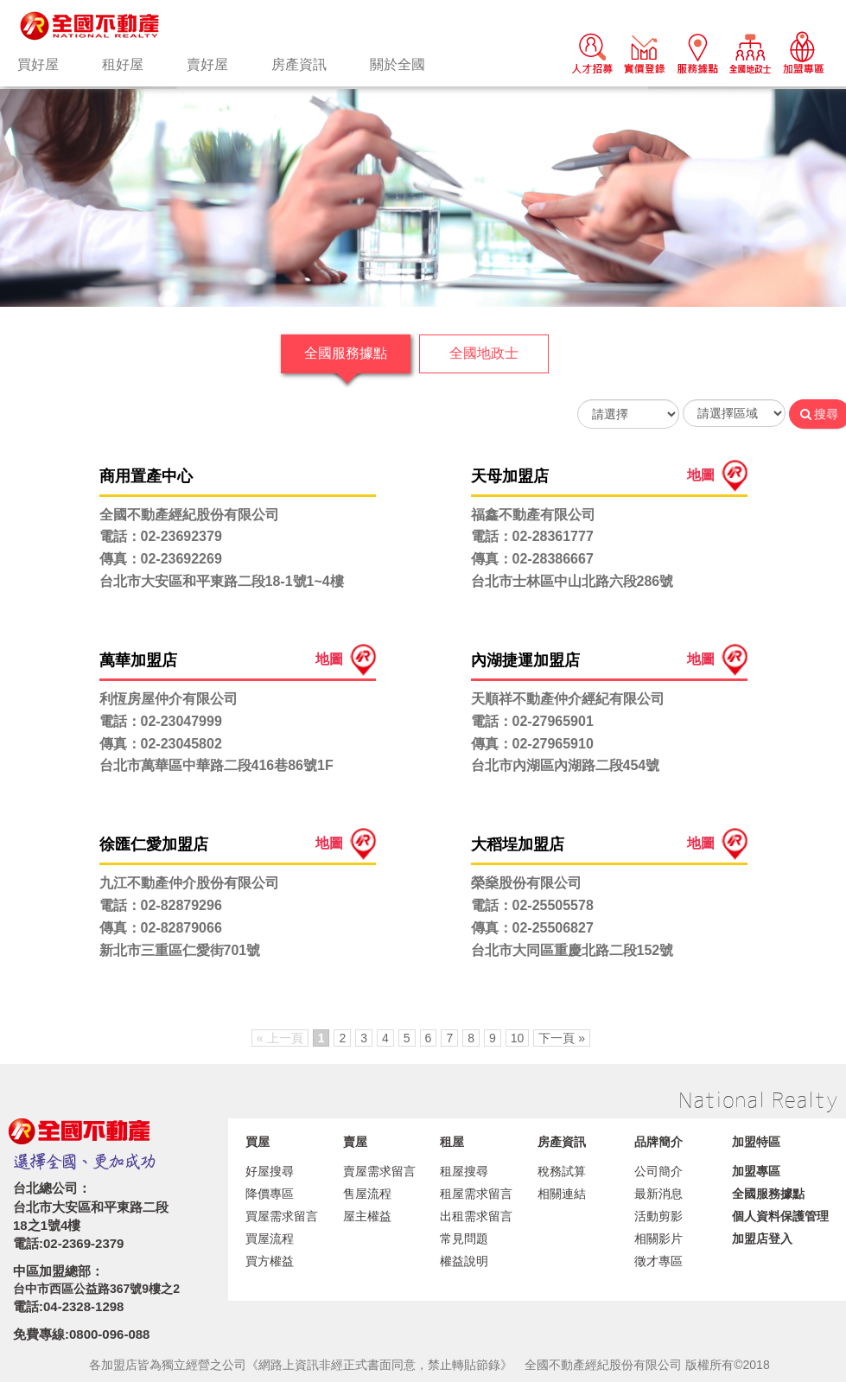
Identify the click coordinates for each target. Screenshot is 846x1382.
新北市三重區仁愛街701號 (180, 950)
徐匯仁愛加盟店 (153, 844)
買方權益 (269, 1261)
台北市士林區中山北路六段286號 (572, 581)
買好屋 (38, 64)
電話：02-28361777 (532, 536)
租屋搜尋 (464, 1171)
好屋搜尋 (269, 1171)
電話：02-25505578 (532, 905)
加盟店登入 (762, 1238)
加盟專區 (756, 1171)
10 (518, 1038)
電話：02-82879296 (160, 905)
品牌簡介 (658, 1142)
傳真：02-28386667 (532, 558)
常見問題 (464, 1238)
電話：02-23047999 (160, 721)
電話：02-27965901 (532, 721)
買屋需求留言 (281, 1216)
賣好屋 (207, 64)
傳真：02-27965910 (532, 743)
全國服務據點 (345, 353)
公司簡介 (658, 1171)
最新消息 (658, 1193)
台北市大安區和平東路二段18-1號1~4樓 (221, 581)
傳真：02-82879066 (160, 927)
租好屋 (122, 64)
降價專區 (269, 1193)
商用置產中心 (146, 476)
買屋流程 (269, 1238)
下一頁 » (561, 1038)
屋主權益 (367, 1216)
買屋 (257, 1142)
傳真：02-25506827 (532, 927)
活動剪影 (658, 1216)
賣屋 (355, 1142)
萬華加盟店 (138, 660)
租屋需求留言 (476, 1193)
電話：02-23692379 (160, 536)
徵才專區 (658, 1261)
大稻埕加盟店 (517, 844)
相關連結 (561, 1193)
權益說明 (464, 1261)
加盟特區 (756, 1142)
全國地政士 (483, 353)
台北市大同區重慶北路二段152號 (572, 950)
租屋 (452, 1142)
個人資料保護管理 (780, 1216)
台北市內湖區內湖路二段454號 (565, 765)
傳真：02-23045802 (160, 743)
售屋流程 (367, 1193)
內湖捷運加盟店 (525, 660)
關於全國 (397, 64)
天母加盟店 (510, 476)
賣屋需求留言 (379, 1171)
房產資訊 (299, 64)
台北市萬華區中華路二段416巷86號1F (216, 765)
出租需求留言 (476, 1216)
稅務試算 (561, 1171)
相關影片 (658, 1238)
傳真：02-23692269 (160, 558)
